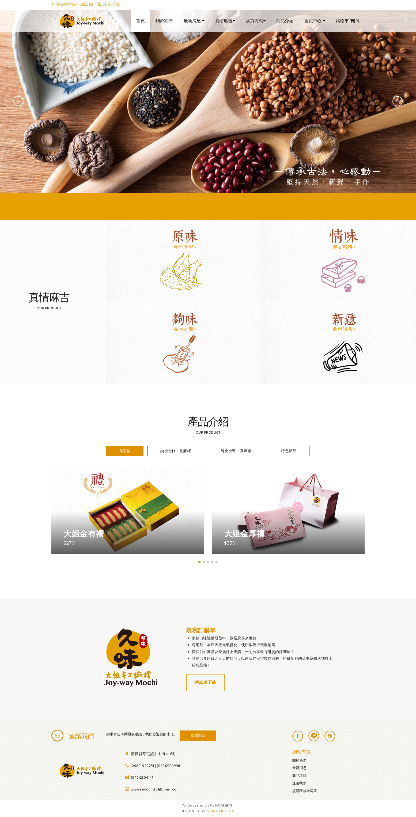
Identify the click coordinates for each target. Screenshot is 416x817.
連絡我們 (299, 783)
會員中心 (314, 20)
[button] (199, 562)
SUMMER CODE (221, 811)
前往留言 (198, 735)
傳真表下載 (205, 682)
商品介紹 (285, 20)
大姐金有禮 (83, 534)
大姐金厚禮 (244, 534)
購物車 (347, 21)
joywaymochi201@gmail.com (155, 789)
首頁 (140, 20)
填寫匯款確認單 (304, 791)
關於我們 (164, 20)
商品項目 (299, 776)
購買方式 (256, 20)
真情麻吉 (225, 20)
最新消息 (194, 20)
